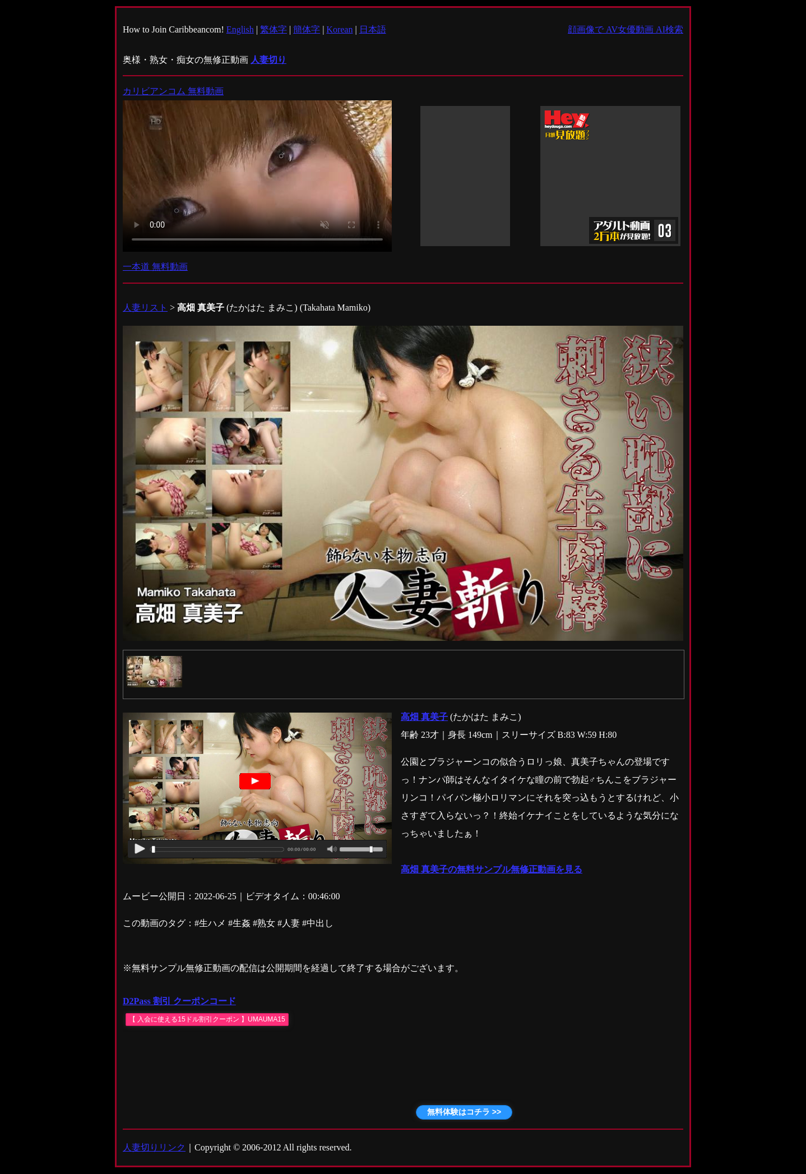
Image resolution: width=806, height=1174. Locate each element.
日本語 (372, 29)
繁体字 (273, 29)
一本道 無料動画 (155, 266)
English (240, 29)
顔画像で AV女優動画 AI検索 (625, 29)
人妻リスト (145, 307)
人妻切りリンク (154, 1147)
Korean (339, 29)
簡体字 (306, 29)
